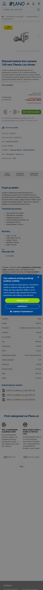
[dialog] (21, 295)
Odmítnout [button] (22, 306)
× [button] (38, 277)
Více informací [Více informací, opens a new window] (28, 295)
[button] (21, 311)
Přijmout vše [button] (22, 300)
